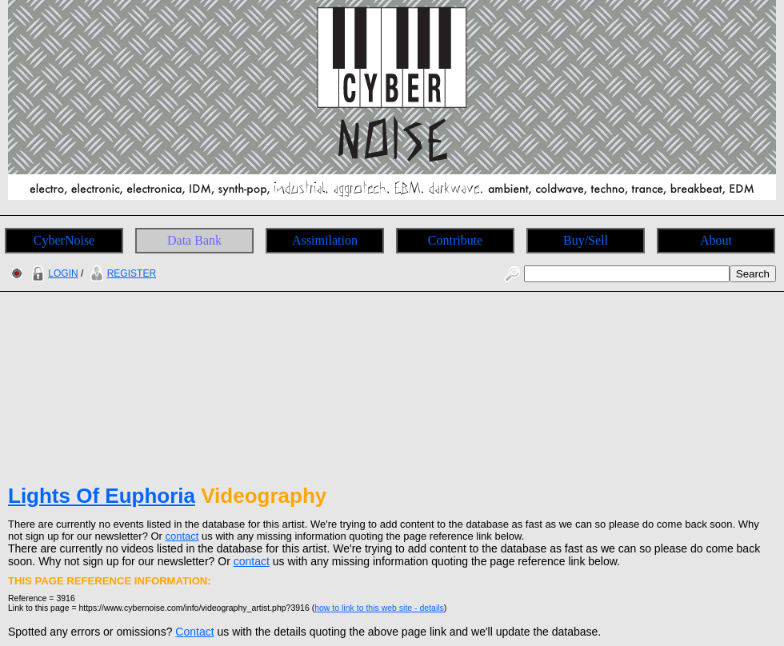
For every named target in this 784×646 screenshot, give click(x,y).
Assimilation (325, 240)
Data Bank (194, 240)
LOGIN (53, 273)
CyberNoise (64, 240)
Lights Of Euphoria (101, 496)
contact (182, 536)
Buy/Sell (585, 240)
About (716, 240)
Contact (194, 631)
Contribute (455, 240)
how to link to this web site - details (379, 607)
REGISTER (121, 273)
